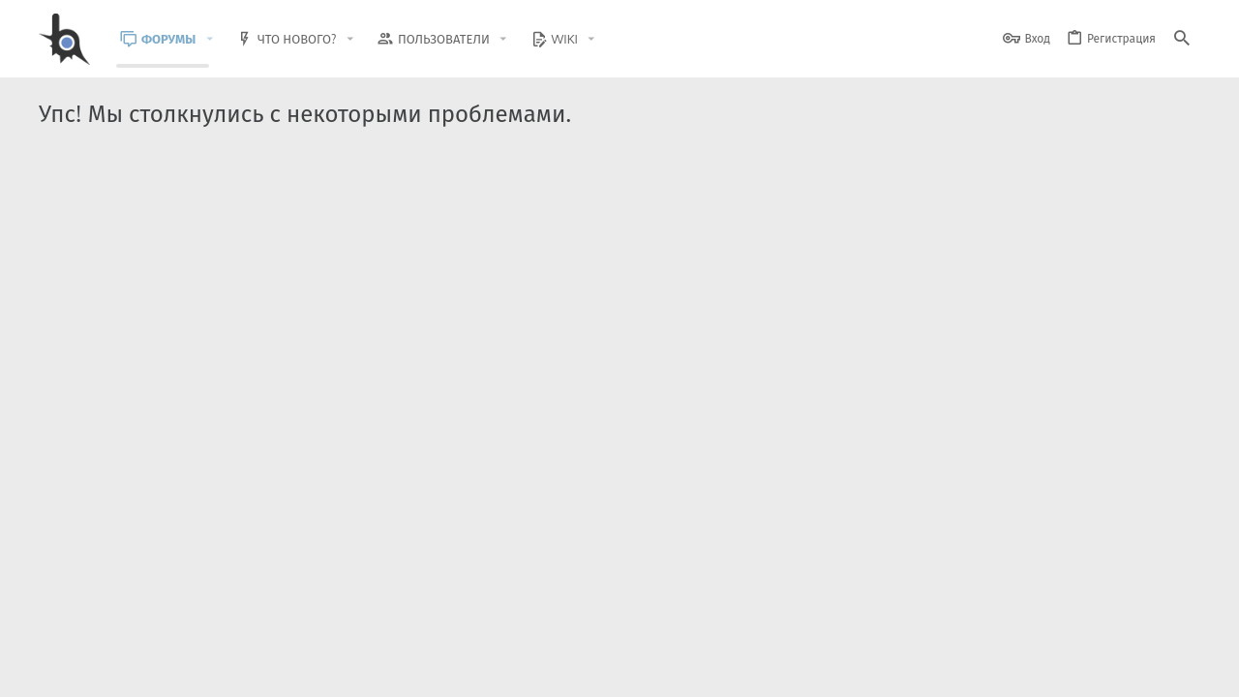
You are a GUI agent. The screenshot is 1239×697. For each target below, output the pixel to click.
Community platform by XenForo (197, 615)
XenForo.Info (162, 631)
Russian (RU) (235, 670)
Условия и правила (851, 670)
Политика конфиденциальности (1002, 670)
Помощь (1124, 670)
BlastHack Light (126, 670)
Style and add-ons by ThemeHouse (456, 615)
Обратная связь (745, 670)
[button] (223, 39)
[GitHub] (1178, 624)
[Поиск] (1181, 39)
